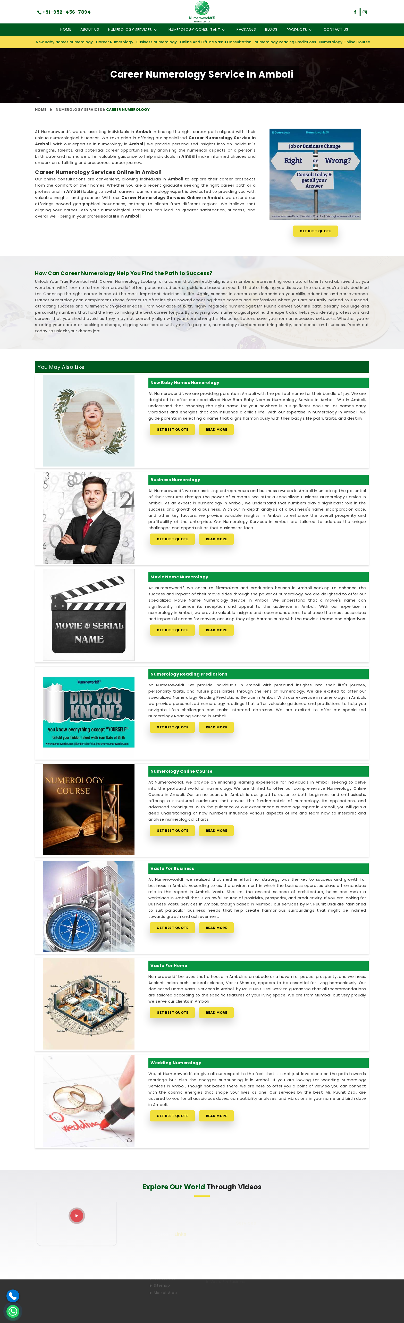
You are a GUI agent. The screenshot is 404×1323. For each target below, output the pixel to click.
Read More (216, 429)
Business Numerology (156, 42)
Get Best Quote (315, 231)
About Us (89, 29)
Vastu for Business (172, 868)
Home (65, 29)
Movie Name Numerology (179, 577)
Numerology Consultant (198, 30)
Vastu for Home (168, 966)
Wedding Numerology (175, 1063)
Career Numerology (114, 42)
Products (300, 30)
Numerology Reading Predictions (285, 42)
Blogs (271, 29)
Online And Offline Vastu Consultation (215, 42)
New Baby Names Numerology (64, 42)
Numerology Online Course (344, 42)
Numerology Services (133, 30)
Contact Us (336, 29)
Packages (246, 29)
